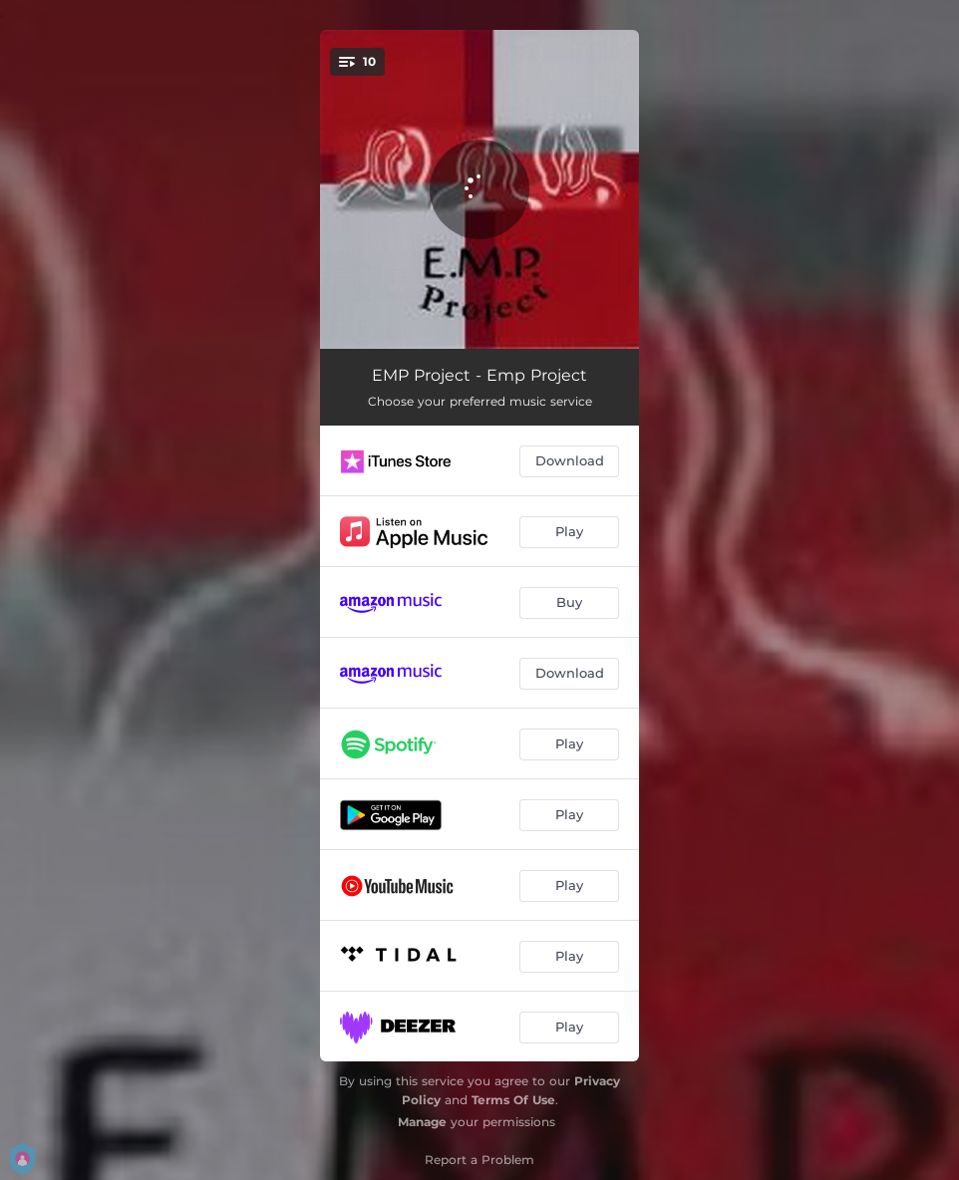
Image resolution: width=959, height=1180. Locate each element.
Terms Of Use (513, 1099)
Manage (422, 1121)
